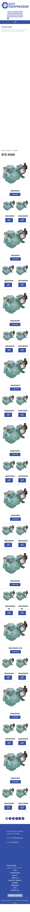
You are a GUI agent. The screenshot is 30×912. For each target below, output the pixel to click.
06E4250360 (23, 346)
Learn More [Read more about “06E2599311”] (15, 259)
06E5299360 (23, 476)
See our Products (15, 16)
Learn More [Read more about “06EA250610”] (8, 677)
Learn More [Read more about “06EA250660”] (22, 677)
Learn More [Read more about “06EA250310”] (22, 545)
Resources (15, 885)
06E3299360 (23, 281)
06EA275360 (9, 803)
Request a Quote (15, 12)
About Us (15, 878)
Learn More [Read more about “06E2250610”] (9, 220)
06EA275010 (15, 778)
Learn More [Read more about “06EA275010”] (15, 781)
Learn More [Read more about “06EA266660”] (22, 743)
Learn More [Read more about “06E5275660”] (9, 480)
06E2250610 (9, 216)
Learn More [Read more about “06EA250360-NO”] (22, 613)
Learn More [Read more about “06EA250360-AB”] (9, 613)
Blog (15, 888)
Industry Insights (15, 880)
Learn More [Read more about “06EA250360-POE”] (15, 651)
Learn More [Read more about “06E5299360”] (22, 480)
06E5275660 (10, 476)
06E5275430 (15, 451)
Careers (15, 883)
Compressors (15, 873)
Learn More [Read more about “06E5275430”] (15, 454)
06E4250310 (9, 346)
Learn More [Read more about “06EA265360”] (15, 717)
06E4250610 (15, 385)
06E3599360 (15, 321)
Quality (15, 875)
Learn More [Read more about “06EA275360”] (8, 807)
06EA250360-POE (15, 648)
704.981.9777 (15, 842)
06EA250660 (23, 673)
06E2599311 (15, 255)
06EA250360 (15, 581)
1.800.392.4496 (18, 838)
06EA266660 (23, 739)
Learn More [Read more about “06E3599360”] (15, 324)
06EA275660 (23, 803)
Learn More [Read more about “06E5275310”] (22, 415)
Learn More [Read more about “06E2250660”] (22, 220)
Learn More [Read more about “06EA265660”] (9, 743)
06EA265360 (15, 714)
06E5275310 (22, 411)
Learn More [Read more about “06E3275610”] (8, 284)
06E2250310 (15, 191)
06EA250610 (9, 673)
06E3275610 (8, 281)
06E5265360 (9, 411)
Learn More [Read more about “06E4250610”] (15, 389)
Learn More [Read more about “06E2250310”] (15, 194)
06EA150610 (15, 515)
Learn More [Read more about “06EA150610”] (15, 519)
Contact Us (15, 890)
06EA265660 (10, 739)
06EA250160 (9, 541)
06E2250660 (23, 216)
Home (15, 870)
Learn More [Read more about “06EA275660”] (22, 807)
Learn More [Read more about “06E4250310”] (9, 350)
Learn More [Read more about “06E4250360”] (22, 350)
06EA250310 (23, 541)
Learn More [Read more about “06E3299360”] (22, 284)
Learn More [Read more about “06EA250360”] (15, 584)
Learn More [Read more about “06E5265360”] (8, 415)
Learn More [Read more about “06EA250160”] (8, 545)
